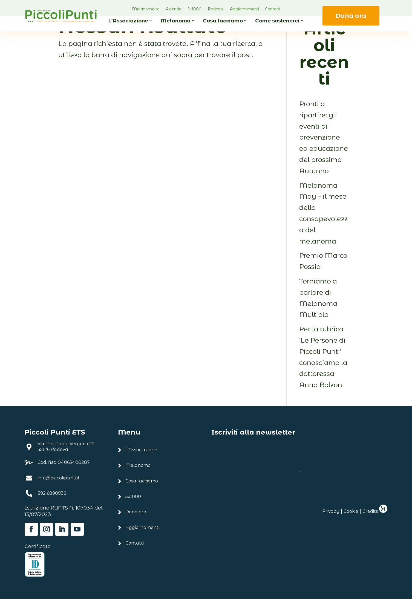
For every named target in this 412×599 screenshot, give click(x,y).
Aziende (173, 9)
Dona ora (351, 15)
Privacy (330, 511)
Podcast (216, 9)
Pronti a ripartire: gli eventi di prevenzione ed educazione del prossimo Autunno (323, 137)
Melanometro (146, 9)
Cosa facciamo (223, 21)
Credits (374, 511)
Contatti (272, 9)
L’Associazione (128, 21)
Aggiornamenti (244, 9)
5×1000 (194, 9)
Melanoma (175, 21)
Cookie (351, 511)
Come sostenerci (277, 21)
